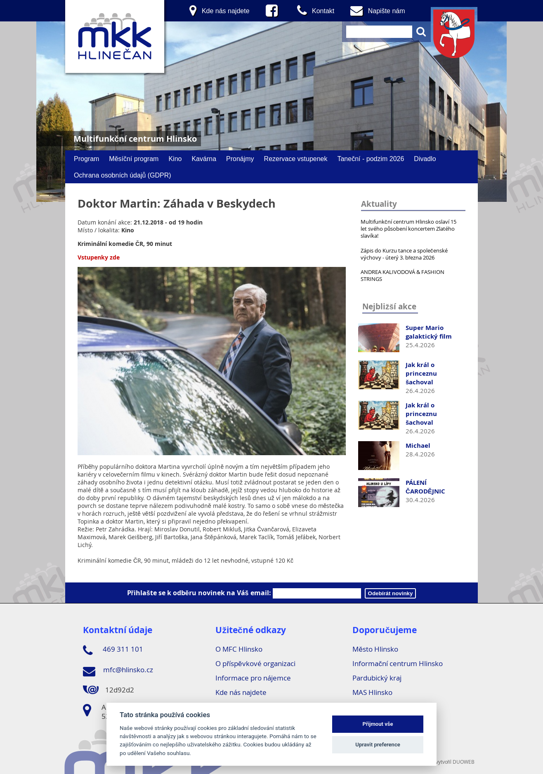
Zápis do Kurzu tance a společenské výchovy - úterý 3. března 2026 (404, 254)
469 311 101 (113, 650)
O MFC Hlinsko (238, 649)
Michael (418, 445)
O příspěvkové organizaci (255, 663)
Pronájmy (240, 158)
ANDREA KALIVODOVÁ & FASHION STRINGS (402, 275)
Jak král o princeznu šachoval (421, 373)
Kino (175, 158)
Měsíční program (133, 158)
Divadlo (425, 158)
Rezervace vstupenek (296, 158)
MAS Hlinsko (372, 692)
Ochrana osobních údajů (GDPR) (122, 175)
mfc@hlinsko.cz (118, 671)
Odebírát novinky (390, 593)
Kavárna (203, 158)
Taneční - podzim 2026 (370, 158)
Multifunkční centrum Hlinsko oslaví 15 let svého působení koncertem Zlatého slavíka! (408, 228)
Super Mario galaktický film (429, 332)
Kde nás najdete (241, 692)
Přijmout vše (378, 724)
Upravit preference (377, 744)
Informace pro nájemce (253, 678)
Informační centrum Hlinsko (397, 663)
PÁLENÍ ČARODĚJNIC (425, 487)
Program (86, 158)
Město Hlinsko (375, 649)
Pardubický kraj (376, 678)
